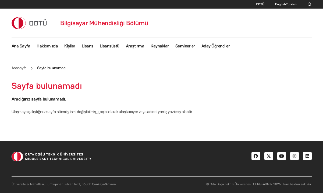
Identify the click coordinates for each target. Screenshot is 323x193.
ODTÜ (260, 4)
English (280, 4)
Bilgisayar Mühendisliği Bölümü (104, 23)
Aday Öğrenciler (215, 46)
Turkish (291, 4)
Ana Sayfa (21, 46)
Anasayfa (19, 67)
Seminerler (185, 46)
